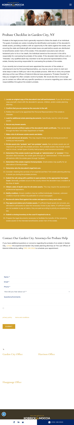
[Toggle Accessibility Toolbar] (4, 414)
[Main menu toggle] (70, 4)
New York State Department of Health (29, 131)
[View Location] (12, 361)
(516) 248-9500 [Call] (12, 349)
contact (9, 246)
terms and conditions (22, 317)
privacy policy (7, 317)
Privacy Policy (37, 320)
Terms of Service (49, 320)
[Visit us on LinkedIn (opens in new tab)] (18, 422)
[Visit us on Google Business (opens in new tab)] (23, 422)
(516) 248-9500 (29, 248)
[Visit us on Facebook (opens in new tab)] (14, 422)
